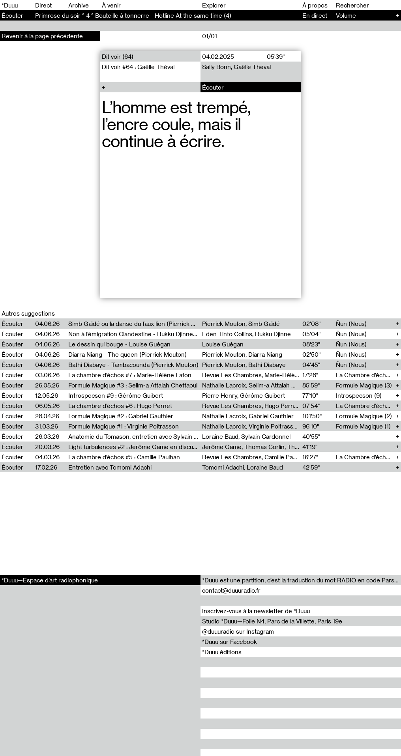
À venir (111, 5)
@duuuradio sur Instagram (238, 631)
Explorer (214, 5)
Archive (78, 5)
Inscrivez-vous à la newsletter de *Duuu (256, 610)
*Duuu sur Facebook (229, 641)
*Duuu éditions (222, 651)
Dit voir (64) (117, 56)
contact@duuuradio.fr (231, 590)
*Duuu (10, 5)
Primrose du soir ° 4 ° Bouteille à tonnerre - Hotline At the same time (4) (133, 15)
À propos (315, 5)
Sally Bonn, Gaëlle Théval (236, 66)
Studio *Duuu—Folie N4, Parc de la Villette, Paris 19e (272, 621)
